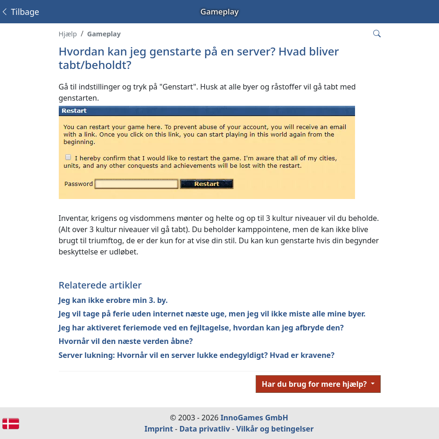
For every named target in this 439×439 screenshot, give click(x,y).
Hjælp (68, 33)
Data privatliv (204, 429)
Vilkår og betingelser (275, 429)
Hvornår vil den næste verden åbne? (126, 341)
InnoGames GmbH (254, 417)
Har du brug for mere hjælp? (315, 384)
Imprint (159, 429)
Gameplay (104, 33)
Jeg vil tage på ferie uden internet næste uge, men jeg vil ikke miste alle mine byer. (212, 314)
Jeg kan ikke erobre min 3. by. (113, 300)
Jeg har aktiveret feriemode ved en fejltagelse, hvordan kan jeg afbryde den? (201, 327)
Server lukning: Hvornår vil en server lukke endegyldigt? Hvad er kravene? (196, 355)
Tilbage (19, 11)
